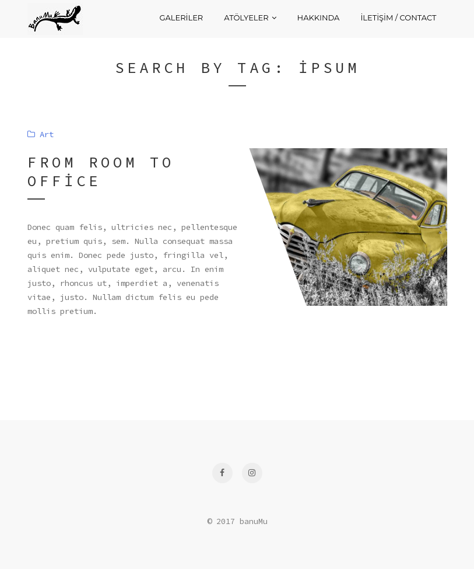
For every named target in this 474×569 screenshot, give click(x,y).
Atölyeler (250, 17)
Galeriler (181, 17)
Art (40, 134)
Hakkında (318, 17)
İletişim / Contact (398, 17)
